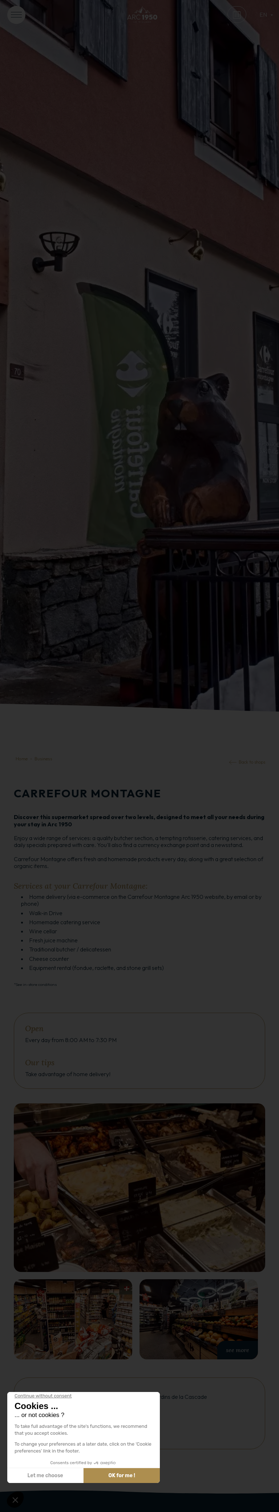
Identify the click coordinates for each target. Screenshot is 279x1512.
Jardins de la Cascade (180, 1396)
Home (22, 758)
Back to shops (252, 762)
